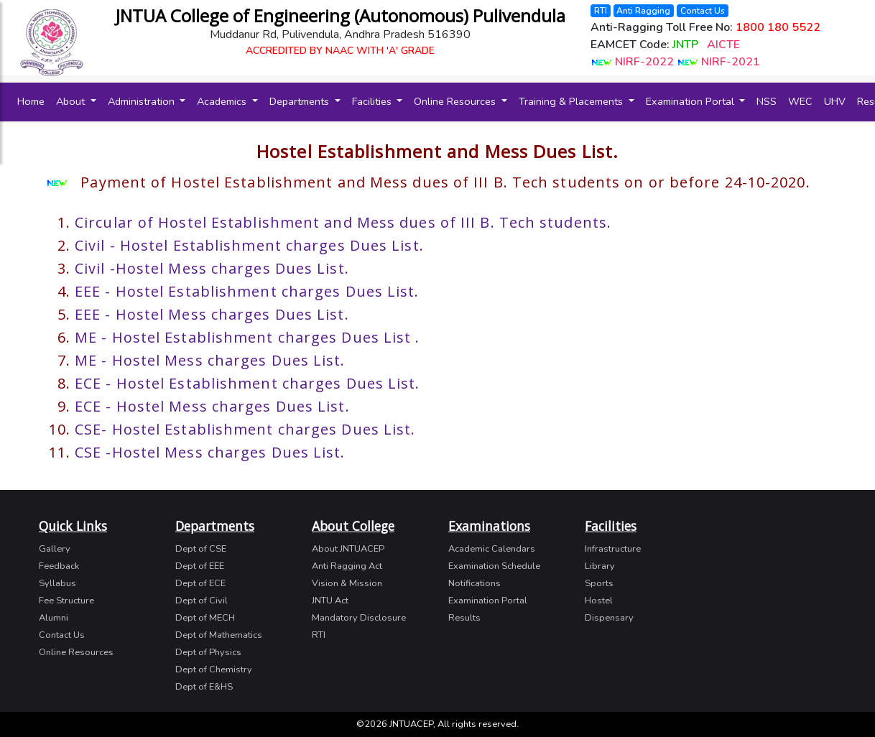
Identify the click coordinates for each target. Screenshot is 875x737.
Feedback (59, 566)
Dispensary (609, 617)
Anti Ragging (643, 9)
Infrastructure (613, 548)
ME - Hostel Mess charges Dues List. (210, 360)
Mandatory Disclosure (359, 617)
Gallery (54, 548)
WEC (800, 101)
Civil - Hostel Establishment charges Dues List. (249, 245)
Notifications (474, 583)
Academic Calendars (491, 548)
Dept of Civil (201, 600)
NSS (766, 101)
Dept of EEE (199, 566)
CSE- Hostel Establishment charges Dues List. (245, 429)
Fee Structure (66, 600)
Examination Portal (691, 101)
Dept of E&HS (204, 686)
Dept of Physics (208, 652)
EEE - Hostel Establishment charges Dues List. (247, 291)
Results (464, 617)
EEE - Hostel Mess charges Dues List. (212, 314)
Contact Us (702, 9)
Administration (142, 101)
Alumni (53, 617)
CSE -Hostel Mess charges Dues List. (210, 452)
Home (33, 100)
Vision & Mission (347, 583)
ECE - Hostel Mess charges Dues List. (212, 406)
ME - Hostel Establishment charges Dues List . (247, 337)
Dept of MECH (205, 617)
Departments (300, 101)
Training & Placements (572, 101)
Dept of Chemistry (213, 669)
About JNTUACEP (348, 548)
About (72, 101)
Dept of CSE (200, 548)
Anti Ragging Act (347, 566)
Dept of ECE (200, 583)
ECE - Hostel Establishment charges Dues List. (247, 383)
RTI (600, 9)
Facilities (373, 101)
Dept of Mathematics (218, 635)
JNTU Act (330, 600)
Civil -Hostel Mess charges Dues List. (212, 268)
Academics (223, 101)
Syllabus (57, 583)
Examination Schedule (494, 566)
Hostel (599, 600)
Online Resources (456, 101)
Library (600, 566)
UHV (835, 101)
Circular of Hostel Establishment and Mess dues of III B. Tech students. (343, 222)
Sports (599, 583)
